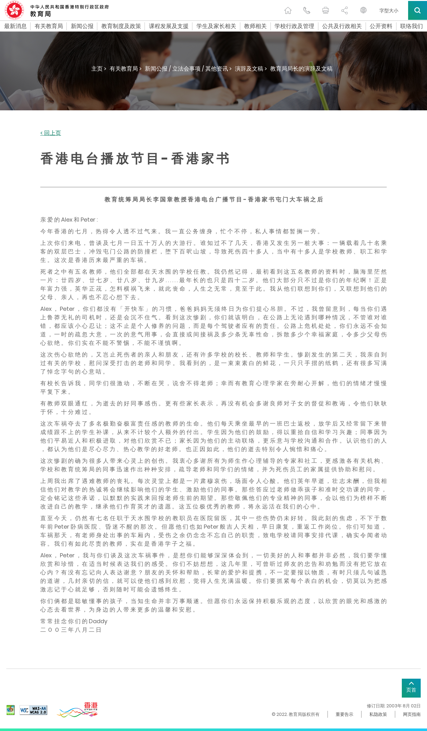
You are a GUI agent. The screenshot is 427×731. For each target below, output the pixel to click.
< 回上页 (50, 133)
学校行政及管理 (294, 26)
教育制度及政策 (121, 26)
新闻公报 (82, 26)
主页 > (98, 69)
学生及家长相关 (216, 26)
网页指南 (412, 714)
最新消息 (15, 26)
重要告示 (344, 714)
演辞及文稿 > (251, 69)
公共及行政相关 (342, 26)
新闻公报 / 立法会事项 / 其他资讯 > (188, 69)
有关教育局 (49, 26)
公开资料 (381, 26)
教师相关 (255, 26)
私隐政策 (378, 714)
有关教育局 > (126, 69)
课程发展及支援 (169, 26)
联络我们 (411, 26)
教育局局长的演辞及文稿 (301, 69)
